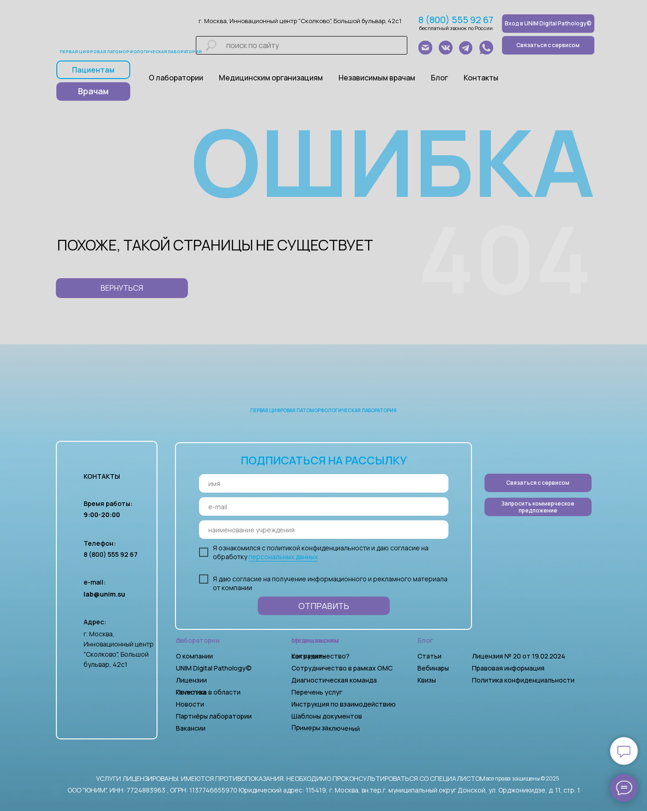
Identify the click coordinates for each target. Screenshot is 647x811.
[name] (323, 483)
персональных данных (283, 556)
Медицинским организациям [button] (271, 78)
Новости (190, 704)
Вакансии (191, 728)
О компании (194, 656)
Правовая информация (508, 668)
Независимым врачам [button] (377, 78)
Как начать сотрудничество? (320, 656)
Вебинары (433, 668)
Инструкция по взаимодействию (343, 704)
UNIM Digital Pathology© (214, 668)
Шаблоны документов (327, 716)
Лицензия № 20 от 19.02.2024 (518, 656)
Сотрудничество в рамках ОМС (342, 668)
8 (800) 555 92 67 (455, 19)
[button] (538, 507)
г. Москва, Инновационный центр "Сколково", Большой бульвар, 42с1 (300, 21)
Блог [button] (439, 78)
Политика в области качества (208, 692)
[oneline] (323, 529)
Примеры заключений (325, 728)
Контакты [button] (481, 78)
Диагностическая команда (334, 680)
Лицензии (191, 680)
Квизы (426, 680)
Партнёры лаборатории (214, 716)
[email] (323, 506)
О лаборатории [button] (176, 78)
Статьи (429, 656)
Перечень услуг (316, 692)
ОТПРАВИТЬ (323, 605)
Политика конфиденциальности (523, 680)
